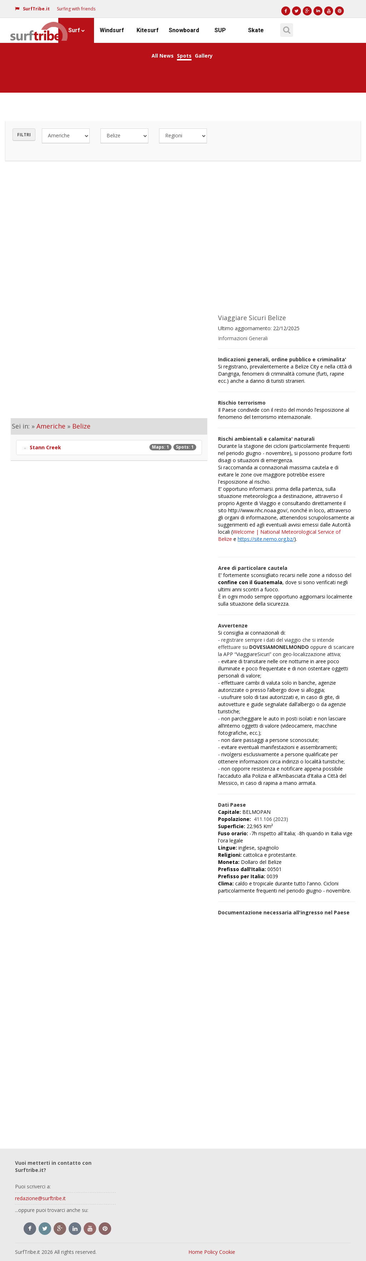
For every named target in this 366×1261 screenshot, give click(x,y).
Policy (211, 1251)
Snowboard (184, 30)
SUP (220, 30)
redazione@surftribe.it (40, 1198)
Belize (81, 426)
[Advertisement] (183, 234)
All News (163, 55)
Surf (76, 30)
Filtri (24, 135)
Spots (184, 55)
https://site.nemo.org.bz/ (266, 539)
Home (195, 1251)
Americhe (50, 426)
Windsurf (112, 30)
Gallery (204, 55)
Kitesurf (148, 30)
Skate (256, 30)
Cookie (227, 1251)
